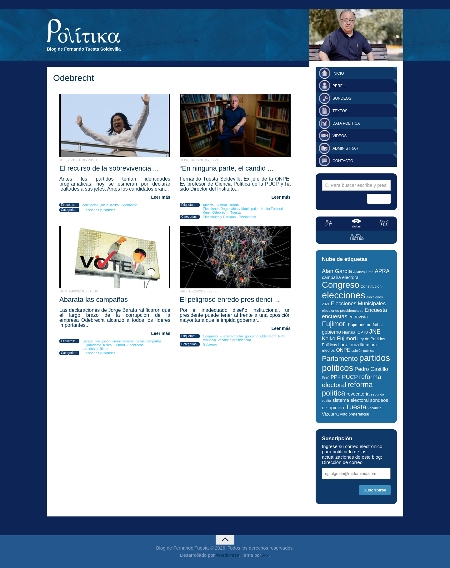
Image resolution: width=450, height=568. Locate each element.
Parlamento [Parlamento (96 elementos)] (340, 358)
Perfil (339, 86)
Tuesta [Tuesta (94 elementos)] (355, 407)
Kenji (206, 212)
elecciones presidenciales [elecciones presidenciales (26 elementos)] (342, 310)
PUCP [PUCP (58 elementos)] (350, 377)
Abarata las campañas (93, 299)
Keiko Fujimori (272, 208)
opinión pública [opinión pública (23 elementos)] (363, 350)
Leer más (160, 197)
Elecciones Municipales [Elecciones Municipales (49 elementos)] (358, 303)
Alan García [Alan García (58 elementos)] (337, 271)
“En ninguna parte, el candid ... (226, 168)
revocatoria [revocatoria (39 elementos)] (358, 393)
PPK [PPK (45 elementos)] (336, 377)
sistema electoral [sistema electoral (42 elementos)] (350, 400)
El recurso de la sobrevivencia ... (109, 168)
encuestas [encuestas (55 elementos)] (334, 316)
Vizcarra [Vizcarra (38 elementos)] (330, 413)
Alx (265, 555)
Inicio (338, 73)
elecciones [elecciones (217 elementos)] (343, 295)
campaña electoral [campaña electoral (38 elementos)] (341, 277)
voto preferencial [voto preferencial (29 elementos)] (354, 414)
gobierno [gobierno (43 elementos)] (331, 332)
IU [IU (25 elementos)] (366, 332)
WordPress (227, 555)
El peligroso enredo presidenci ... (230, 299)
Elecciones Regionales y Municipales (231, 208)
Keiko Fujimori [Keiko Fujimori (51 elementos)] (339, 338)
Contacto (342, 161)
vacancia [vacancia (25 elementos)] (375, 408)
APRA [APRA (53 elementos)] (382, 271)
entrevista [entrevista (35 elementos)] (358, 316)
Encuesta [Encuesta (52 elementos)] (376, 310)
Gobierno (210, 344)
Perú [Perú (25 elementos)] (325, 378)
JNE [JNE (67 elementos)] (375, 331)
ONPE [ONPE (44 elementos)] (343, 350)
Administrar (345, 148)
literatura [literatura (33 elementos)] (368, 344)
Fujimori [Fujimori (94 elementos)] (334, 324)
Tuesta (235, 212)
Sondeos (341, 98)
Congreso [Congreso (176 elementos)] (340, 285)
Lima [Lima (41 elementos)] (353, 344)
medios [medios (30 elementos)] (328, 350)
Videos (339, 136)
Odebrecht (220, 212)
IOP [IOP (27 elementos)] (360, 332)
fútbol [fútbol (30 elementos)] (377, 324)
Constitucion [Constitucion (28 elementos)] (371, 286)
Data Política (346, 123)
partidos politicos (95, 348)
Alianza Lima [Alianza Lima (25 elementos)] (363, 272)
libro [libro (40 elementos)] (343, 344)
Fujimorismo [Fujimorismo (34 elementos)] (360, 324)
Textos (340, 111)
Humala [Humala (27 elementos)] (348, 332)
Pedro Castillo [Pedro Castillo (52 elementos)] (371, 369)
